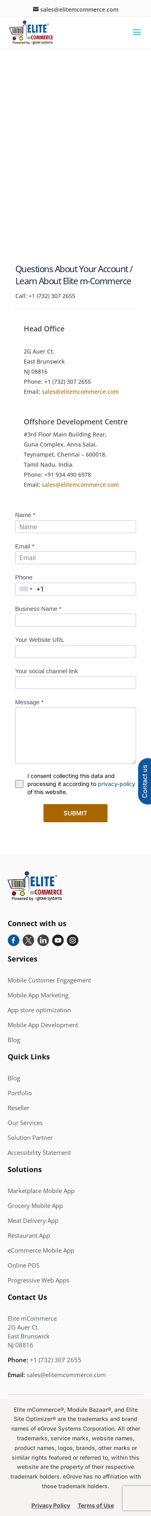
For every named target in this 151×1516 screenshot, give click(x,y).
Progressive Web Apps (38, 1280)
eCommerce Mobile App (41, 1250)
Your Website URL (40, 639)
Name (25, 514)
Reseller (18, 1108)
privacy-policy (116, 783)
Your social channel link (46, 671)
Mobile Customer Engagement (49, 980)
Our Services (25, 1123)
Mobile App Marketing (38, 995)
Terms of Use (96, 1505)
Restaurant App (29, 1235)
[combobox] (26, 589)
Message (29, 702)
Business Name (38, 608)
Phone (24, 577)
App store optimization (39, 1010)
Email (25, 546)
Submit (75, 813)
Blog (14, 1040)
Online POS (23, 1265)
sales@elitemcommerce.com (80, 391)
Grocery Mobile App (35, 1206)
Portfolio (20, 1093)
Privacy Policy (50, 1505)
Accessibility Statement (39, 1152)
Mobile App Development (43, 1025)
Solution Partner (30, 1137)
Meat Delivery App (33, 1220)
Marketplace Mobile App (41, 1191)
